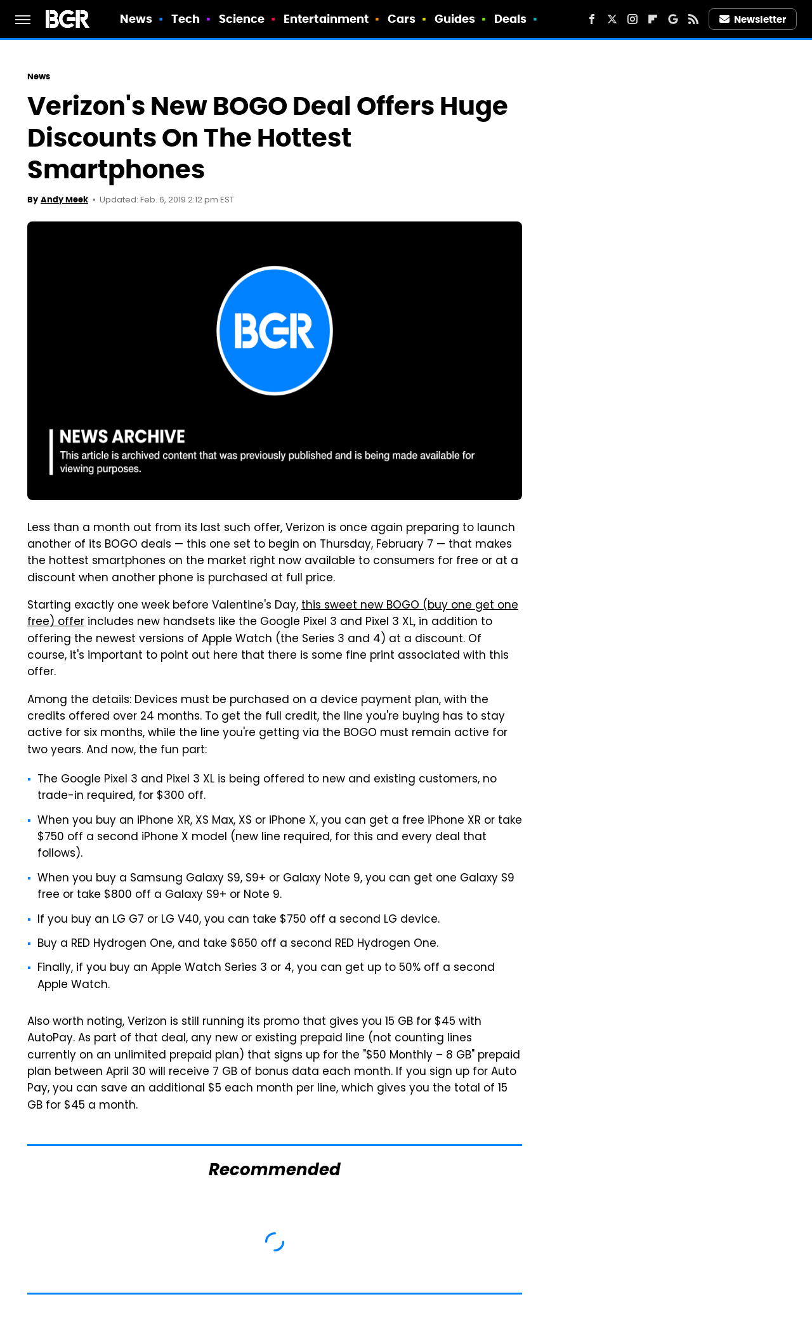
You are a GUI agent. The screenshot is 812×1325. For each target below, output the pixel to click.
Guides (455, 18)
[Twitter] (612, 19)
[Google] (673, 19)
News (136, 18)
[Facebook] (592, 19)
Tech (185, 18)
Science (242, 18)
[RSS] (693, 19)
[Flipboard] (653, 19)
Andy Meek (64, 199)
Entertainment (326, 18)
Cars (402, 18)
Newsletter (753, 19)
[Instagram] (632, 19)
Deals (510, 18)
